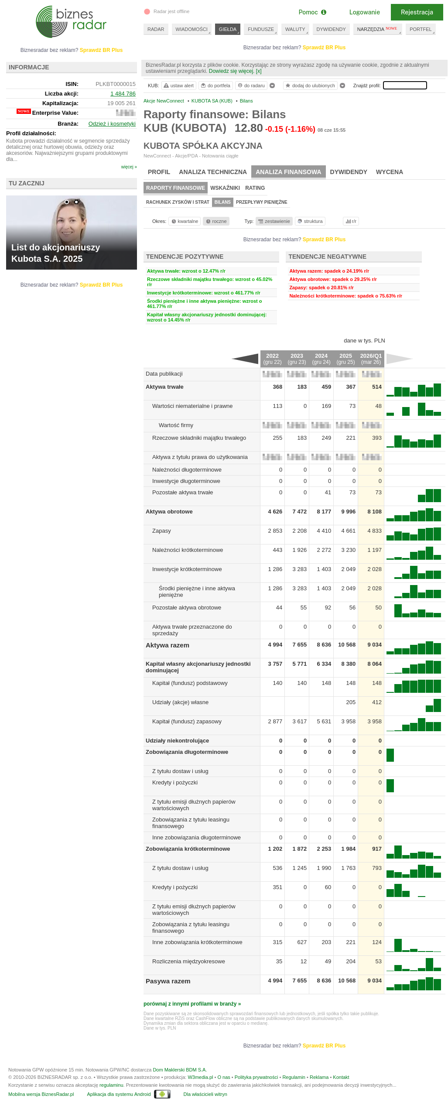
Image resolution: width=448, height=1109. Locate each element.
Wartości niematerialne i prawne (192, 406)
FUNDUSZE (261, 29)
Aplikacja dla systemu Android (118, 1094)
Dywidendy (349, 171)
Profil (159, 171)
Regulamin (293, 1077)
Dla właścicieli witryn (205, 1094)
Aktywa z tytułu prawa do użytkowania (200, 457)
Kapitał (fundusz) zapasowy (187, 721)
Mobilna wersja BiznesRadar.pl (41, 1094)
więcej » (129, 166)
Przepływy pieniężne (261, 202)
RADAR (155, 29)
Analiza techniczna (213, 171)
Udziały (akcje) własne (180, 702)
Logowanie (364, 12)
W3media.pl (200, 1077)
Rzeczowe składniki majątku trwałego (199, 438)
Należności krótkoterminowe (187, 550)
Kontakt (341, 1077)
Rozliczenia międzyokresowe (188, 961)
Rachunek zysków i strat (177, 202)
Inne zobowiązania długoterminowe (196, 837)
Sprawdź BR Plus (324, 47)
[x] (259, 71)
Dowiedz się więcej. (232, 71)
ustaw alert (178, 85)
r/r (350, 221)
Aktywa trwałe (165, 386)
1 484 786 (123, 93)
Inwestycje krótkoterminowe (187, 569)
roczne (216, 221)
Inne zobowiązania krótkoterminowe (197, 942)
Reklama (319, 1077)
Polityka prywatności (256, 1077)
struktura (309, 221)
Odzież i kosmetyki (112, 123)
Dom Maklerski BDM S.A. (180, 1069)
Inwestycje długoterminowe (186, 481)
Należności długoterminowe (187, 469)
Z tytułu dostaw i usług (180, 771)
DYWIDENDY (331, 29)
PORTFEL (421, 29)
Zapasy (161, 530)
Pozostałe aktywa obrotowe (186, 607)
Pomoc (312, 12)
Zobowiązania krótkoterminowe (188, 848)
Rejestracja (417, 12)
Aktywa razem (167, 645)
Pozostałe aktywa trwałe (182, 492)
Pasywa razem (168, 981)
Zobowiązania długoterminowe (187, 752)
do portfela (215, 85)
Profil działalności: (31, 133)
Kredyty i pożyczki (175, 782)
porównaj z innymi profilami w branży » (192, 1004)
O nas (223, 1077)
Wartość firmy (176, 425)
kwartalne (184, 221)
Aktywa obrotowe (169, 511)
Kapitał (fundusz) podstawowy (190, 683)
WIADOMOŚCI (192, 29)
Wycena (389, 171)
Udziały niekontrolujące (177, 740)
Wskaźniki (225, 188)
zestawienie (273, 221)
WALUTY (295, 29)
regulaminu (111, 1085)
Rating (255, 188)
